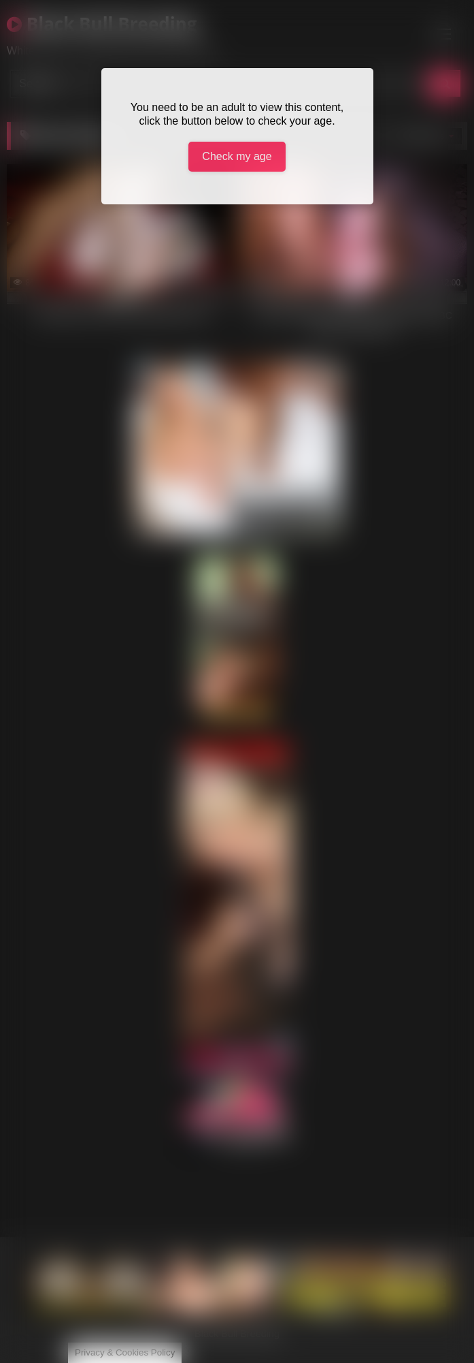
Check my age (236, 156)
